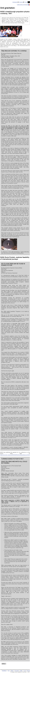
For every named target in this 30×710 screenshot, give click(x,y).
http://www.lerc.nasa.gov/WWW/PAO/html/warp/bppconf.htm (15, 455)
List (25, 670)
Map (21, 670)
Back (12, 670)
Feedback (4, 670)
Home (25, 2)
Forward (17, 670)
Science (21, 2)
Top (9, 670)
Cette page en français (23, 4)
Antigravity (15, 2)
